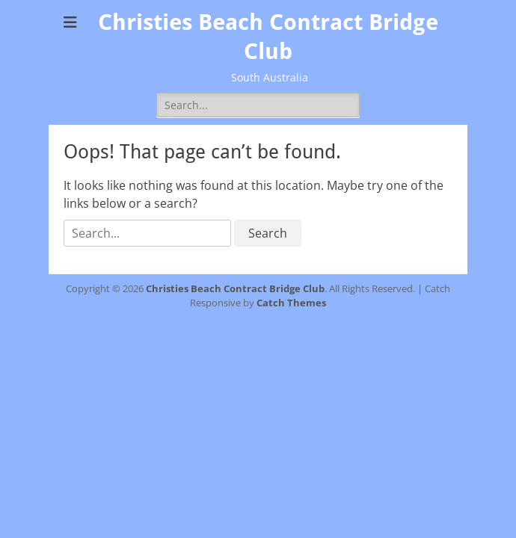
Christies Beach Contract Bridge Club (235, 288)
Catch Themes (291, 302)
